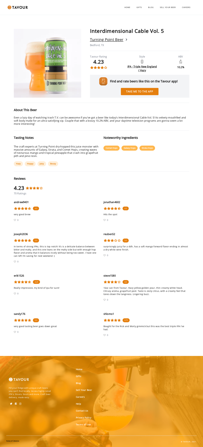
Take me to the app (139, 91)
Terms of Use (83, 424)
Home (127, 7)
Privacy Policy (83, 417)
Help (78, 403)
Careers (186, 7)
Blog (150, 7)
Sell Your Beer (168, 7)
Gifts (139, 7)
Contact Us (82, 410)
